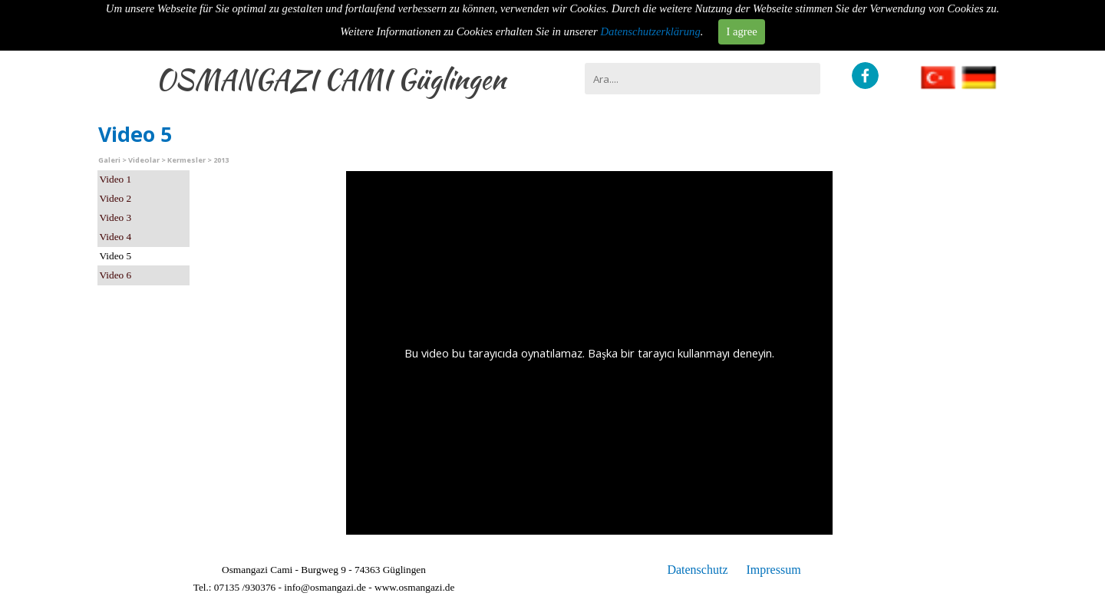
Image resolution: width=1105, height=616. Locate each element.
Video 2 (116, 198)
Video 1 (116, 179)
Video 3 (116, 217)
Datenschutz (697, 569)
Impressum (773, 569)
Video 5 (116, 256)
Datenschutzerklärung (651, 31)
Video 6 (116, 275)
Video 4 (116, 236)
